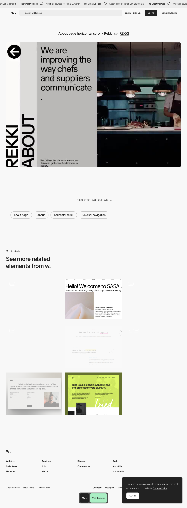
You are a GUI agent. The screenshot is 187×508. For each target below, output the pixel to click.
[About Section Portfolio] (34, 394)
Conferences (84, 466)
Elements (10, 471)
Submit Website (169, 13)
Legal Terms (28, 487)
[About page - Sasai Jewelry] (93, 299)
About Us (117, 466)
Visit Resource (98, 498)
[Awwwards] (13, 13)
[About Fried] (93, 394)
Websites (10, 461)
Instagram (109, 487)
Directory (82, 461)
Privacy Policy (44, 487)
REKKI (124, 33)
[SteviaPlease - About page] (34, 347)
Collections (11, 466)
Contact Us (118, 471)
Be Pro (151, 13)
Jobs (44, 466)
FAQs (115, 461)
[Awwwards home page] (84, 498)
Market (45, 471)
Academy (46, 461)
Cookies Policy (13, 487)
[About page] (153, 300)
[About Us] (93, 347)
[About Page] (34, 300)
